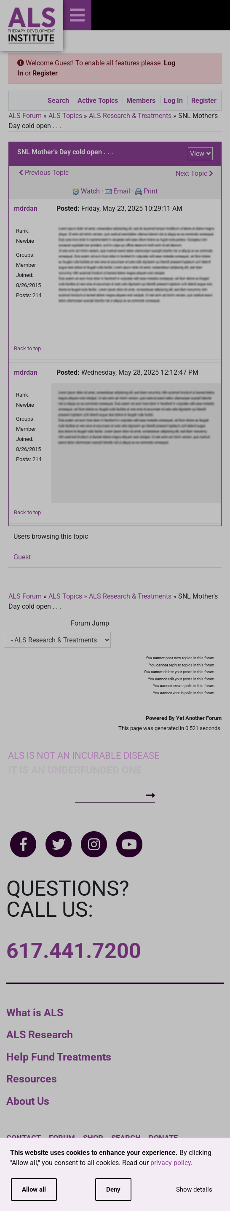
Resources (31, 1079)
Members (140, 101)
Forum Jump (90, 623)
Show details (194, 1189)
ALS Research (39, 1034)
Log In (173, 101)
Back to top (27, 348)
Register (45, 73)
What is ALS (34, 1013)
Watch (90, 191)
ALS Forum (25, 116)
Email (121, 191)
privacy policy (170, 1163)
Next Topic (194, 173)
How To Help (115, 795)
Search (58, 101)
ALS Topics (65, 116)
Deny (113, 1189)
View (197, 154)
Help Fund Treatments (58, 1057)
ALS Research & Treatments (130, 116)
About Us (27, 1101)
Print (151, 191)
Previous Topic (44, 173)
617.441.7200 (73, 951)
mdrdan (25, 208)
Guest (22, 557)
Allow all (34, 1189)
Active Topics (98, 101)
